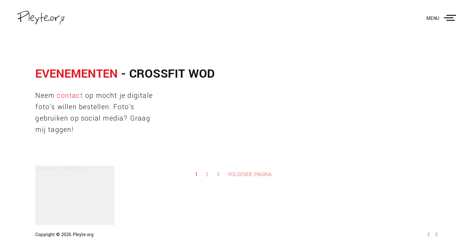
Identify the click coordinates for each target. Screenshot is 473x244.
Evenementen (76, 73)
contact (70, 96)
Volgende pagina (250, 174)
